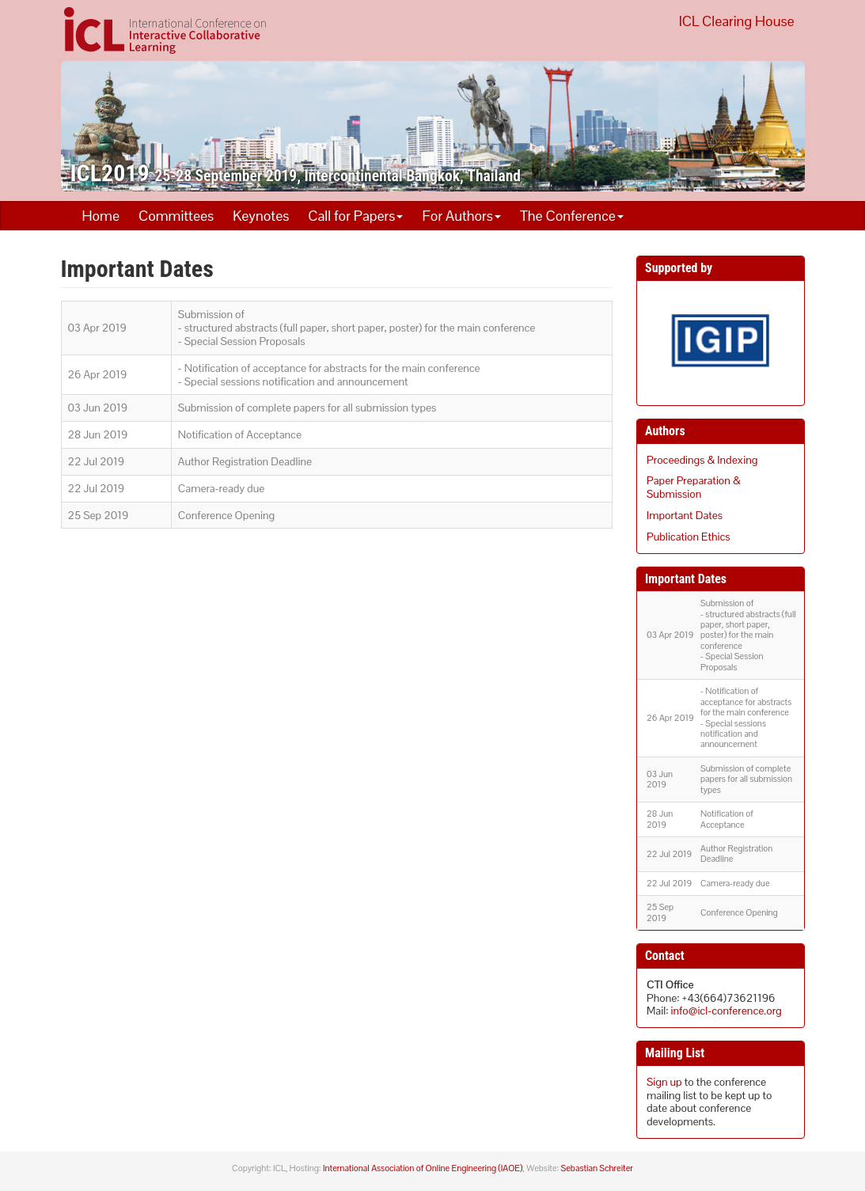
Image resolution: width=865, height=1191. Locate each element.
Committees (176, 216)
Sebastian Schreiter (597, 1168)
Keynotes (261, 216)
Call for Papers (355, 216)
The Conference (572, 216)
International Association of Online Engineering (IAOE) (422, 1168)
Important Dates (685, 515)
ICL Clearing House (737, 21)
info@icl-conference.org (726, 1010)
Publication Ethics (688, 536)
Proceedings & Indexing (702, 460)
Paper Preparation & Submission (694, 487)
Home (101, 216)
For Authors (461, 216)
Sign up (664, 1082)
